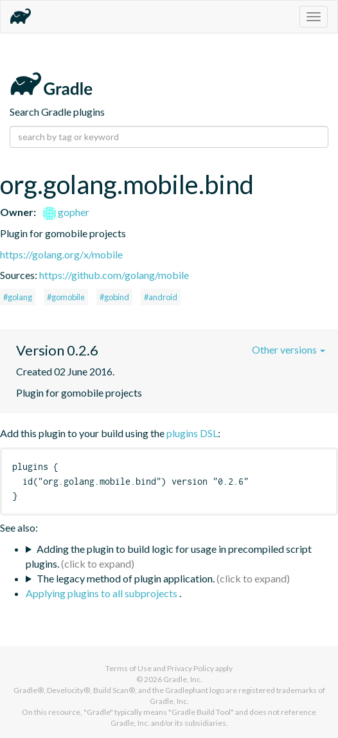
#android (160, 297)
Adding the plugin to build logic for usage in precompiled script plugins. (169, 556)
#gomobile (66, 297)
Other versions (288, 349)
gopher (66, 212)
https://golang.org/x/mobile (61, 254)
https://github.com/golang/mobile (114, 275)
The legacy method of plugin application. (126, 578)
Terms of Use (128, 668)
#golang (17, 297)
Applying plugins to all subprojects (102, 593)
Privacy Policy (190, 668)
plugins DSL (192, 433)
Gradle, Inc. (182, 679)
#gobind (114, 297)
